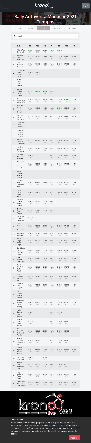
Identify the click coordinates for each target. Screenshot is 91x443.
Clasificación (72, 28)
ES (84, 5)
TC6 (66, 46)
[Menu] (5, 5)
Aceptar (74, 437)
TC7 (74, 46)
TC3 (45, 46)
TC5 (59, 46)
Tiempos (43, 28)
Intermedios (57, 28)
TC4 (52, 46)
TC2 (37, 46)
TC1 (30, 46)
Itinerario (18, 28)
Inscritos (30, 28)
